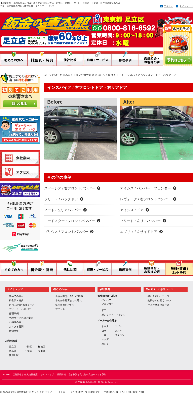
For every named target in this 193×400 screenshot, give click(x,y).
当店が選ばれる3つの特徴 (69, 296)
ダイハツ (119, 335)
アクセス (168, 6)
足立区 (12, 346)
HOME (6, 374)
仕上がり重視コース (158, 304)
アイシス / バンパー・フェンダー (148, 188)
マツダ (105, 339)
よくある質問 (16, 326)
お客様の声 (15, 322)
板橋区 (41, 346)
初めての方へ (16, 296)
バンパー (106, 299)
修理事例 (14, 313)
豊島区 (12, 351)
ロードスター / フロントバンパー (72, 221)
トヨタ (105, 326)
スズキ (118, 330)
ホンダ (105, 343)
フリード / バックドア (63, 199)
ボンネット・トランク (114, 314)
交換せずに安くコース (160, 300)
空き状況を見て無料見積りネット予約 (87, 374)
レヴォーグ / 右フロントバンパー (148, 199)
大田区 (41, 351)
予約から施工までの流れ (68, 300)
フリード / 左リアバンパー (143, 221)
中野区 (28, 346)
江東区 (28, 351)
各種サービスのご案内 (21, 318)
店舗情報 (14, 330)
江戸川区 (14, 355)
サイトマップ (186, 6)
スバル (118, 326)
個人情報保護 (31, 374)
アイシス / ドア (134, 210)
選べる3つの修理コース (22, 304)
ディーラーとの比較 (20, 309)
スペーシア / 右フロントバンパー (72, 188)
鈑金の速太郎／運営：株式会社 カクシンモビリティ (80, 29)
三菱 (104, 335)
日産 (104, 330)
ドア (104, 310)
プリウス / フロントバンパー (68, 232)
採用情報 (61, 374)
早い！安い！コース (158, 296)
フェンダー (108, 303)
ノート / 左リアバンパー (65, 210)
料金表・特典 (16, 300)
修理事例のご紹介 (65, 304)
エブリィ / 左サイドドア (141, 232)
